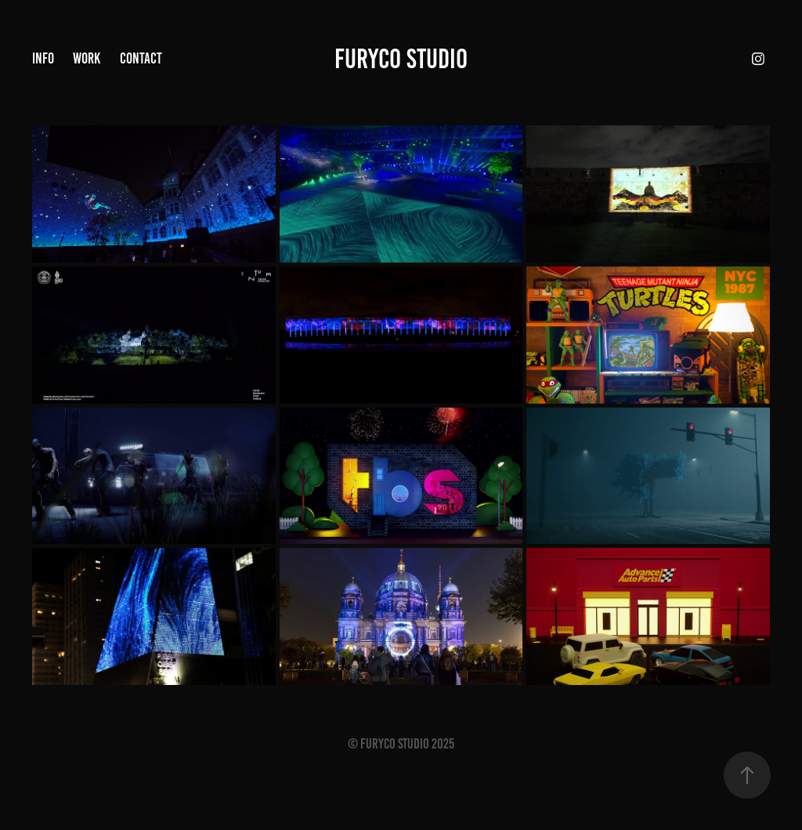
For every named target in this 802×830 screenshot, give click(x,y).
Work (86, 58)
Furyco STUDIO (401, 59)
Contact (141, 58)
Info (43, 58)
